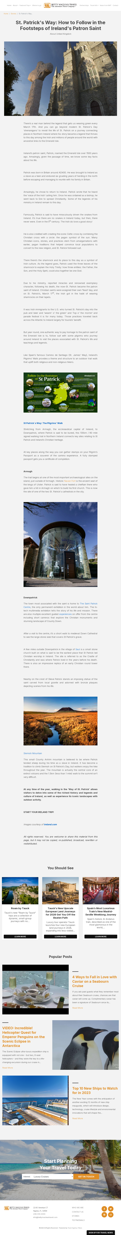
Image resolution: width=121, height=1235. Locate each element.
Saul (77, 649)
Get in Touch (86, 1176)
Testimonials (78, 1220)
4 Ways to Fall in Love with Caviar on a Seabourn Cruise (94, 981)
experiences (65, 614)
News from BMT (105, 5)
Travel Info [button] (93, 5)
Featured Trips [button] (25, 5)
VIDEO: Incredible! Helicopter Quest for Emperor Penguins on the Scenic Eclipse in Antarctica (23, 1037)
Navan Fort (70, 481)
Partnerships (84, 5)
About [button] (15, 5)
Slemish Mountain (33, 753)
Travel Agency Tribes (75, 1228)
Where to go (36, 5)
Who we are (78, 1207)
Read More (77, 1008)
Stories (13, 14)
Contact (115, 5)
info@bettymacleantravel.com (45, 1217)
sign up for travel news (101, 1233)
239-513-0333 (39, 1214)
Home (9, 5)
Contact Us (77, 1212)
